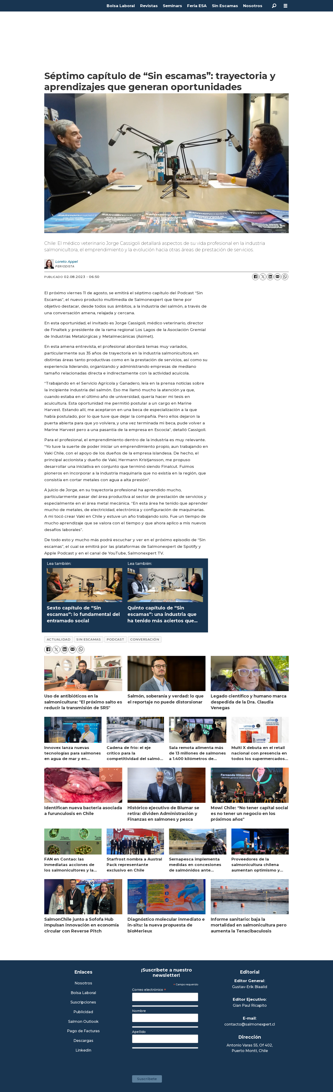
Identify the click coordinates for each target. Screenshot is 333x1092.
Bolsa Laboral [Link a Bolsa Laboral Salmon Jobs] (83, 993)
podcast (115, 639)
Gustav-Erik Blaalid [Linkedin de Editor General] (249, 987)
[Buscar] (274, 5)
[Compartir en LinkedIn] (270, 276)
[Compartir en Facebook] (255, 276)
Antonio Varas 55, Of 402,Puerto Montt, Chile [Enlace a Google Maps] (250, 1048)
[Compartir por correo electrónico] (277, 276)
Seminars (172, 5)
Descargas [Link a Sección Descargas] (83, 1040)
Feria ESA (197, 5)
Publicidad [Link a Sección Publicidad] (83, 1012)
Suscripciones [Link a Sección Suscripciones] (83, 1002)
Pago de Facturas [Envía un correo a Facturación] (83, 1031)
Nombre (139, 1011)
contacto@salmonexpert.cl (249, 1024)
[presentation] (167, 1060)
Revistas (149, 5)
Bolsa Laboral (121, 5)
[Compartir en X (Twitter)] (262, 276)
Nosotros (252, 5)
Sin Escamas (225, 5)
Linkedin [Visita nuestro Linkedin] (83, 1050)
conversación (144, 639)
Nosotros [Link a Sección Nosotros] (83, 983)
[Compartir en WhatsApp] (284, 276)
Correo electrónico (149, 989)
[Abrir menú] (285, 5)
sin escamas (88, 639)
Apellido (139, 1032)
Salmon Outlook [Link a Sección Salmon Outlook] (83, 1021)
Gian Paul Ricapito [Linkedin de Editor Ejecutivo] (250, 1005)
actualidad (58, 639)
